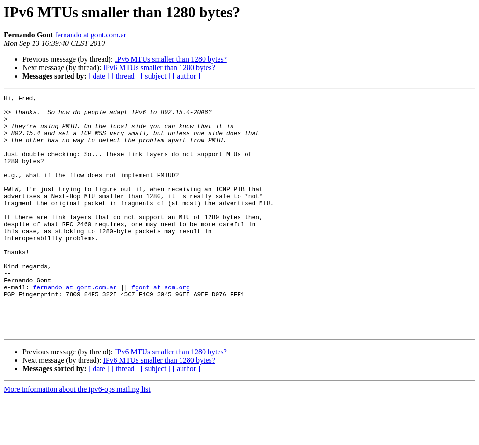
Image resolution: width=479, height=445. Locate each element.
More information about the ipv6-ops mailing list (77, 437)
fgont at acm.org (160, 326)
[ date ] (98, 76)
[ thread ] (125, 76)
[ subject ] (156, 76)
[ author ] (187, 76)
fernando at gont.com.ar (90, 35)
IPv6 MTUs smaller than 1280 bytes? (171, 59)
